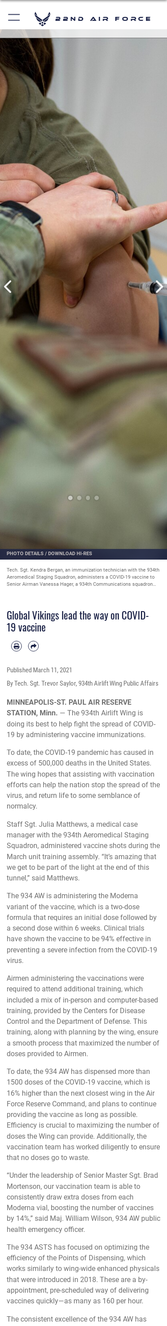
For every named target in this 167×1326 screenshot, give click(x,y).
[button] (14, 19)
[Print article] (16, 646)
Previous (8, 286)
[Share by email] (33, 646)
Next (159, 286)
